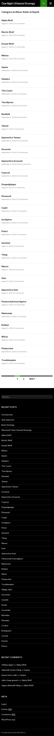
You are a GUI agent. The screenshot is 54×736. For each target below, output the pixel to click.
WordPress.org (8, 719)
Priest (4, 231)
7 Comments (22, 211)
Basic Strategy (7, 425)
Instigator (6, 219)
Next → (33, 379)
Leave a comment (24, 164)
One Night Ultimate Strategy (18, 3)
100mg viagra (7, 665)
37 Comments (19, 47)
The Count (6, 90)
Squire (4, 67)
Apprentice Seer (9, 289)
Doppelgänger (8, 184)
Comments (8, 714)
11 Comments (19, 340)
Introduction (7, 414)
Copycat (5, 172)
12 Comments (22, 152)
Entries (6, 709)
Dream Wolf (7, 43)
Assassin (6, 149)
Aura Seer (5, 594)
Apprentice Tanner (11, 137)
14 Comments (22, 176)
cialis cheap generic (10, 680)
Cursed (4, 636)
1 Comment (21, 234)
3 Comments (22, 94)
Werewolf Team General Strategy (16, 430)
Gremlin (4, 600)
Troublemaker (8, 360)
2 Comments (22, 105)
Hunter (4, 641)
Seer (3, 278)
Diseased (6, 196)
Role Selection (7, 420)
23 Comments (19, 35)
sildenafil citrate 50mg (11, 670)
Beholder (5, 615)
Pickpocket (7, 348)
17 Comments (19, 187)
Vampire (5, 79)
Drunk (4, 605)
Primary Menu (50, 3)
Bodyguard (6, 630)
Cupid (4, 207)
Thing (4, 254)
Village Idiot (6, 589)
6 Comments (22, 117)
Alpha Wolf (7, 20)
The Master (7, 102)
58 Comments (19, 59)
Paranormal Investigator (13, 301)
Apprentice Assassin (12, 161)
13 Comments (22, 141)
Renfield (5, 114)
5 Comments (19, 129)
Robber (5, 325)
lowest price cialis (9, 675)
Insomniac (6, 610)
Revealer (5, 620)
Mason (4, 266)
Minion (5, 55)
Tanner (5, 125)
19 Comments (22, 199)
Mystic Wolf (7, 32)
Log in (4, 704)
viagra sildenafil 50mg (10, 685)
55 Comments (19, 23)
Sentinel (5, 243)
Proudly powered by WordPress (13, 732)
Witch (4, 336)
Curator (4, 625)
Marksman (6, 313)
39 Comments (22, 70)
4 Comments (19, 269)
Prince (4, 646)
